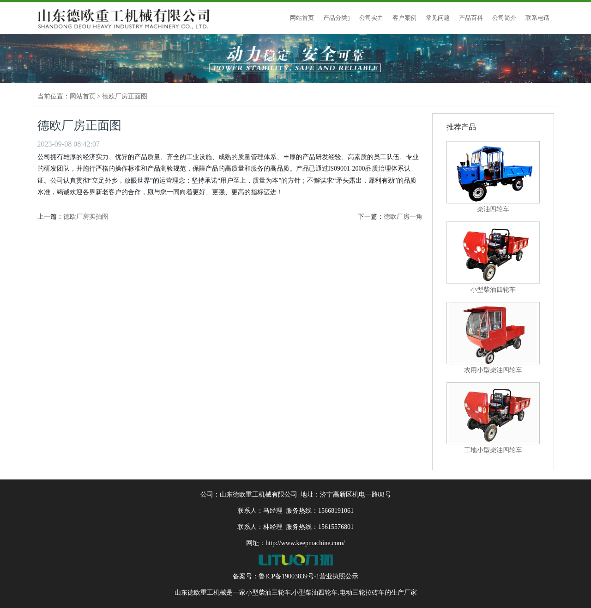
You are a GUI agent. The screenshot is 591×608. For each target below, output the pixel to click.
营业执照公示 (339, 576)
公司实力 (371, 17)
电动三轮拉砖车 (362, 592)
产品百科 (471, 17)
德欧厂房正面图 (124, 96)
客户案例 (404, 17)
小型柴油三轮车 (268, 592)
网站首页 (302, 17)
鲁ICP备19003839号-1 (289, 576)
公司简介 (504, 17)
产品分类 (336, 17)
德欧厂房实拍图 (86, 216)
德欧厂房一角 (403, 216)
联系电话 (537, 17)
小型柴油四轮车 (315, 592)
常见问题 (438, 17)
